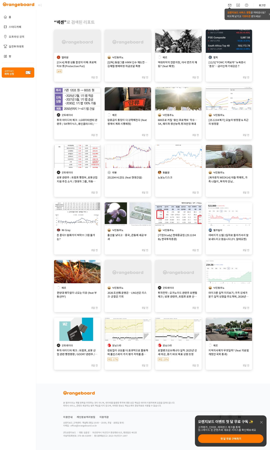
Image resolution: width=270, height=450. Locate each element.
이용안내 (67, 429)
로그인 (262, 5)
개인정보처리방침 (86, 429)
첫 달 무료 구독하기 (230, 438)
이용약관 (104, 429)
